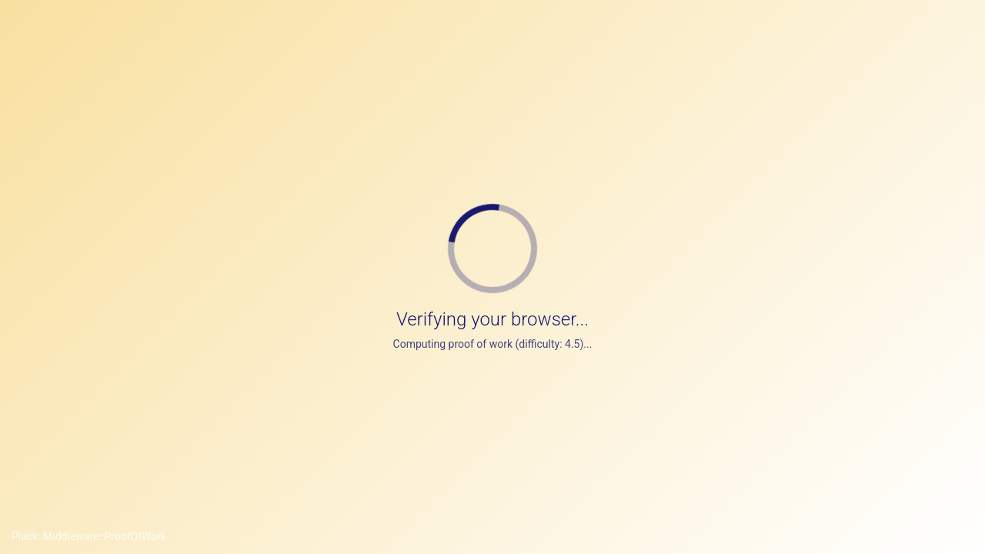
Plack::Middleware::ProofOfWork (89, 536)
